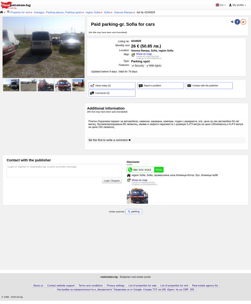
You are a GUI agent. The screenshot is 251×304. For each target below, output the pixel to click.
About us (38, 289)
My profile (237, 5)
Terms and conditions (91, 289)
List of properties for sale (143, 289)
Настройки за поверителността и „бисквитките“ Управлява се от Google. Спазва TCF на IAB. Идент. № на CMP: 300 (125, 293)
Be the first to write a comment (110, 143)
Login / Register (112, 184)
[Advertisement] (44, 114)
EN (221, 5)
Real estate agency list (205, 289)
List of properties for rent (174, 289)
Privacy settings (116, 289)
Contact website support (61, 289)
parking (135, 214)
